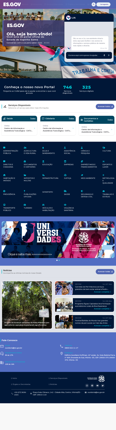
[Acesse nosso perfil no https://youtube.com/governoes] (97, 386)
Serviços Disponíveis (58, 378)
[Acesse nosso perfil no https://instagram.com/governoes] (87, 386)
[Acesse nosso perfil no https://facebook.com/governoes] (92, 386)
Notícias (53, 384)
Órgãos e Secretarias (21, 384)
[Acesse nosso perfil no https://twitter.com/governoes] (103, 386)
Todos (32, 118)
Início (14, 378)
